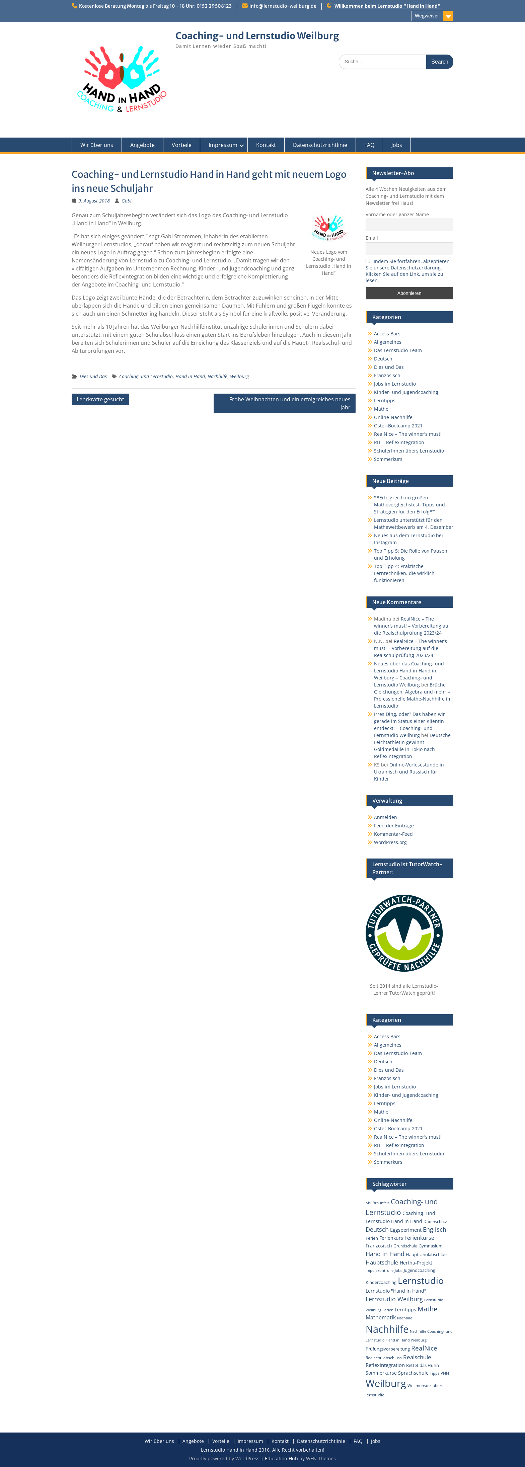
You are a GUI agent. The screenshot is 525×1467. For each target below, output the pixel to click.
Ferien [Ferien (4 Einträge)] (372, 1238)
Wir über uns (96, 145)
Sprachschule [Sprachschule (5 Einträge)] (413, 1373)
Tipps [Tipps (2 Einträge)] (434, 1373)
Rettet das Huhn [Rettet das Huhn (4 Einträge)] (422, 1365)
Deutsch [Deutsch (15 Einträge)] (377, 1229)
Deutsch (383, 358)
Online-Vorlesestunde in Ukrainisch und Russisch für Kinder (409, 771)
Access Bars (387, 333)
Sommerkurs (388, 459)
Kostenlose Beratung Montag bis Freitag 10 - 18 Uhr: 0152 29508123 (155, 6)
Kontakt (266, 145)
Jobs (396, 145)
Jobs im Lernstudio (395, 384)
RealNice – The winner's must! (408, 434)
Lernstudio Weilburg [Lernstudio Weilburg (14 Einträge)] (394, 1299)
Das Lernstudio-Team (398, 350)
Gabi (127, 200)
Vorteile (182, 145)
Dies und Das (93, 376)
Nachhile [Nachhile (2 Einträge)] (404, 1318)
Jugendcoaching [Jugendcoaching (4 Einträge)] (419, 1270)
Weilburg (239, 376)
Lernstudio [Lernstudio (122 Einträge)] (421, 1280)
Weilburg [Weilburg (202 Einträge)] (386, 1383)
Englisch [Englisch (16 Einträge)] (434, 1229)
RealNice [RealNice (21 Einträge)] (424, 1348)
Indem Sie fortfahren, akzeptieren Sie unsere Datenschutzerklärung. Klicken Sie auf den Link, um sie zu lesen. (408, 270)
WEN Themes (321, 1458)
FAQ (369, 145)
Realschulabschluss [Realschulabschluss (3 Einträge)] (384, 1357)
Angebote (142, 145)
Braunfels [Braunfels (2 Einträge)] (381, 1203)
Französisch (387, 375)
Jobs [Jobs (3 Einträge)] (398, 1270)
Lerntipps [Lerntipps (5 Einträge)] (405, 1309)
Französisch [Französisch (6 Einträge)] (379, 1245)
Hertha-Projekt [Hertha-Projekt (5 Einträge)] (416, 1262)
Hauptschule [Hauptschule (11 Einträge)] (382, 1262)
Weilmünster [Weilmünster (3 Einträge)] (419, 1385)
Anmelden (385, 817)
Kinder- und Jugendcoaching (406, 392)
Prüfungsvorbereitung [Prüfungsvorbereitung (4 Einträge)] (388, 1349)
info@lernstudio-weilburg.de (282, 6)
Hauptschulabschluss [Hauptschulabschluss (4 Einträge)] (427, 1254)
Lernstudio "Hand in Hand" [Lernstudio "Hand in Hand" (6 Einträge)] (396, 1291)
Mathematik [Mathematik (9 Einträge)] (381, 1317)
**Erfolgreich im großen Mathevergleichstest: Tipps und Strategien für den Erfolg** (409, 504)
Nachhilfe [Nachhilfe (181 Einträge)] (387, 1328)
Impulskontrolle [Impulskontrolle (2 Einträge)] (379, 1270)
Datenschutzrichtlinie (320, 145)
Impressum (223, 145)
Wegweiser (427, 16)
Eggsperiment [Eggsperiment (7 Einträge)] (406, 1229)
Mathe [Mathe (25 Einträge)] (427, 1308)
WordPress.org (390, 842)
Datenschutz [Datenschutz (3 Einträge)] (435, 1221)
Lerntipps (384, 400)
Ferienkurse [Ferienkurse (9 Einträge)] (419, 1237)
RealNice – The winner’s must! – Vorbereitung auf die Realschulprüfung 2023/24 (412, 626)
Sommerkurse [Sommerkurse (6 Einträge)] (381, 1373)
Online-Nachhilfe (393, 417)
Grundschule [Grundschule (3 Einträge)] (405, 1245)
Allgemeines (387, 342)
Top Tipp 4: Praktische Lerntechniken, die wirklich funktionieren (404, 573)
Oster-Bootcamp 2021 (398, 425)
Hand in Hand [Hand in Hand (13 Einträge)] (385, 1254)
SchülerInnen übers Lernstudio (409, 450)
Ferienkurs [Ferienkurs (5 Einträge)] (391, 1238)
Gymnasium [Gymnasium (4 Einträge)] (431, 1246)
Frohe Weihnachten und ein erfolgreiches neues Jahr (290, 403)
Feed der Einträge (394, 825)
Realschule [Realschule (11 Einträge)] (417, 1357)
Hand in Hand (190, 376)
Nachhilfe (217, 376)
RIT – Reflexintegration (399, 442)
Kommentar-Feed (393, 834)
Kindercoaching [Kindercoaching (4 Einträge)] (381, 1282)
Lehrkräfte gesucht (100, 399)
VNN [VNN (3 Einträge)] (445, 1373)
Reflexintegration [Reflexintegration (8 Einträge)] (385, 1365)
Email (372, 238)
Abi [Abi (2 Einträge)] (368, 1203)
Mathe (381, 409)
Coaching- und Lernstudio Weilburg (257, 36)
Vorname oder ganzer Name (397, 214)
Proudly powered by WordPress (224, 1458)
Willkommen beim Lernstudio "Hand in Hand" (387, 6)
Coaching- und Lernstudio (146, 376)
